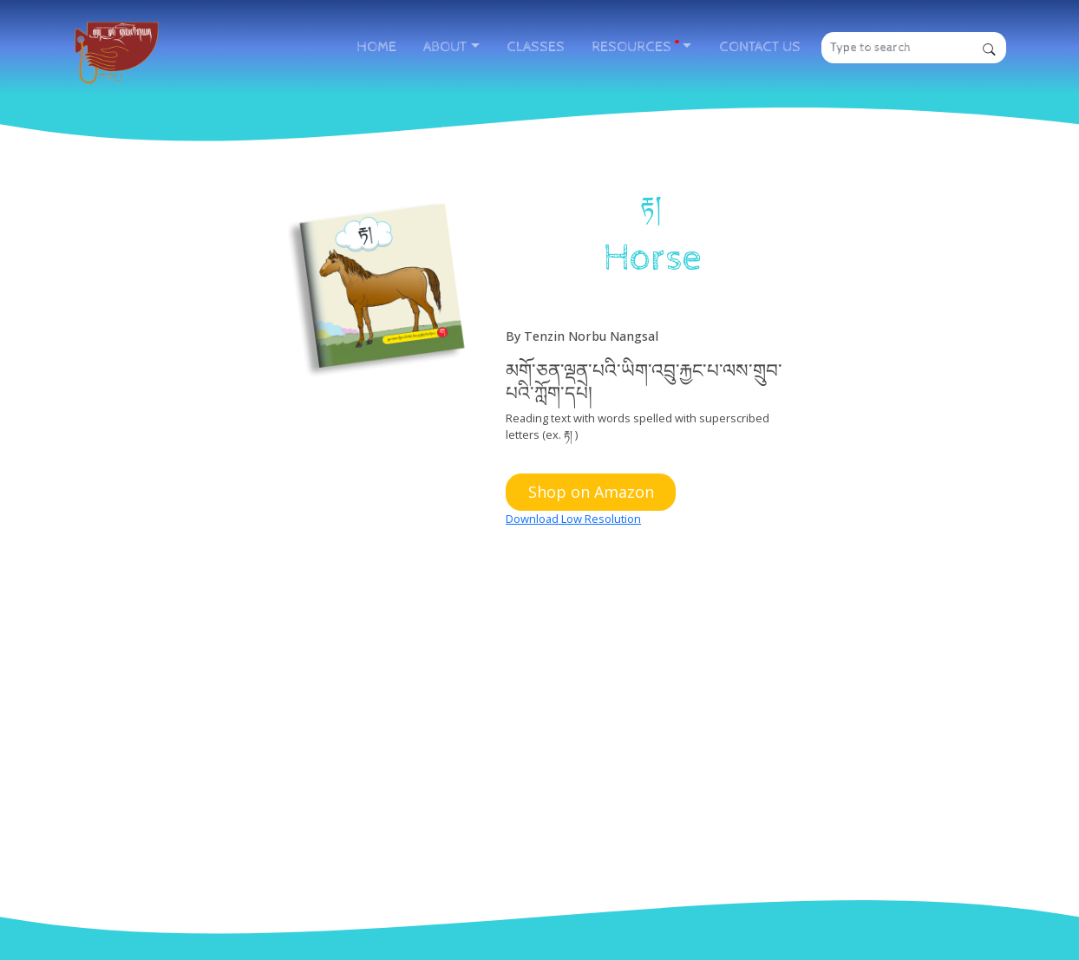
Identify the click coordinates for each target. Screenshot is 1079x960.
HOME (376, 47)
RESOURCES (635, 47)
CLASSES (536, 47)
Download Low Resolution (573, 518)
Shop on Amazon (591, 491)
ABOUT (445, 47)
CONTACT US (760, 47)
